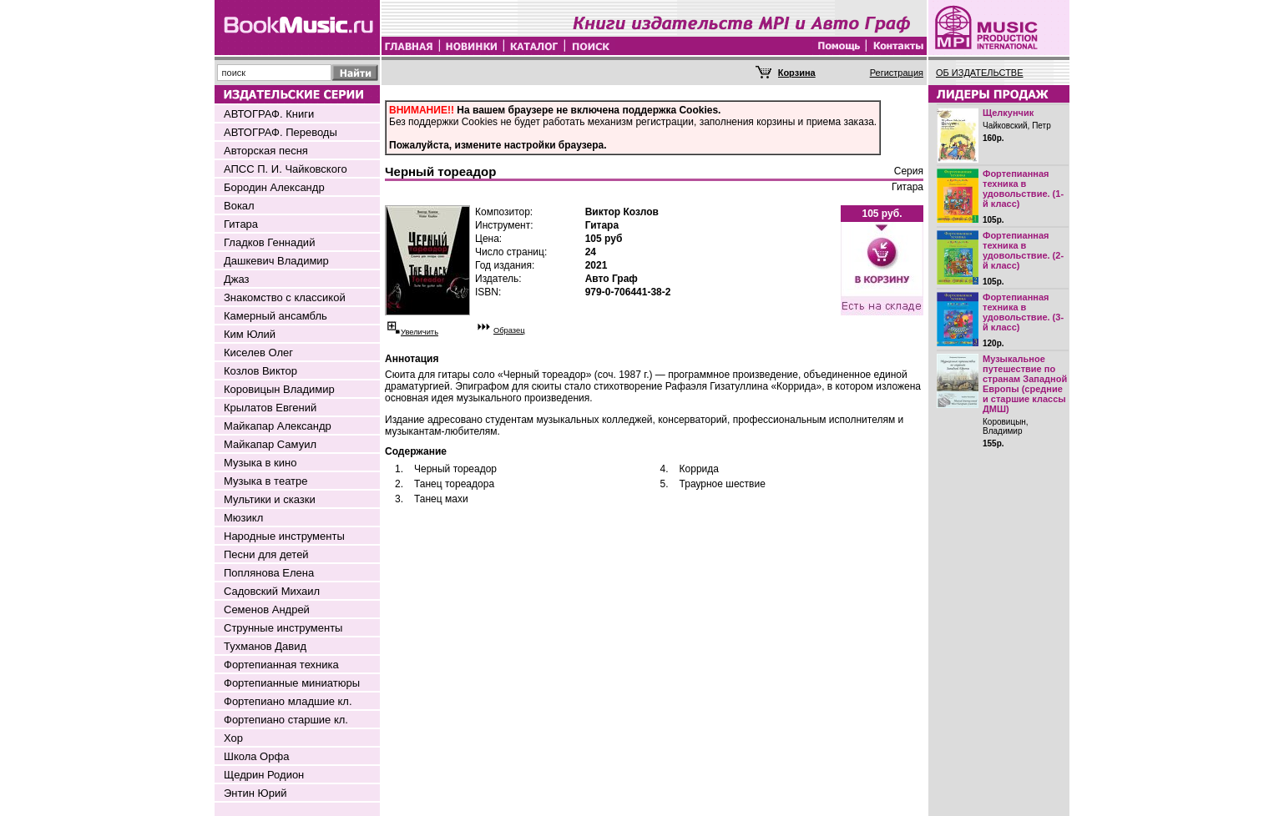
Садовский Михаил (272, 591)
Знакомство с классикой (285, 297)
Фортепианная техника (281, 664)
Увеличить (419, 332)
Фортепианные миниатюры (292, 683)
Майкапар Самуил (270, 444)
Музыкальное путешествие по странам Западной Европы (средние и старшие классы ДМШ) (1025, 384)
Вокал (239, 205)
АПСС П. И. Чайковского (285, 169)
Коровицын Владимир (279, 389)
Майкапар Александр (277, 426)
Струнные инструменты (283, 628)
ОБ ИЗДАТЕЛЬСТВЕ (980, 73)
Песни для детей (266, 554)
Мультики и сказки (270, 499)
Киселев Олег (258, 352)
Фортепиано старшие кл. (286, 719)
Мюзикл (243, 517)
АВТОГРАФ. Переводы (280, 132)
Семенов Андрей (267, 609)
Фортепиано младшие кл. (288, 701)
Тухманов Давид (265, 646)
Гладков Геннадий (269, 242)
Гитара (241, 224)
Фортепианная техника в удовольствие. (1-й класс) (1023, 189)
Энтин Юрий (255, 793)
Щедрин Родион (264, 774)
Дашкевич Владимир (276, 260)
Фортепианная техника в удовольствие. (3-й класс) (1023, 312)
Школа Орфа (256, 756)
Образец (509, 330)
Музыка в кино (260, 462)
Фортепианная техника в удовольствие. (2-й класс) (1023, 250)
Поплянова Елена (269, 573)
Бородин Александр (274, 187)
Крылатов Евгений (270, 407)
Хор (233, 738)
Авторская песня (266, 150)
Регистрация (896, 73)
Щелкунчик (1008, 113)
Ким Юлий (250, 334)
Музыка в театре (266, 481)
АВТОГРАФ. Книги (269, 114)
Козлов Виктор (260, 371)
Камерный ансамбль (275, 316)
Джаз (237, 279)
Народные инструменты (284, 536)
